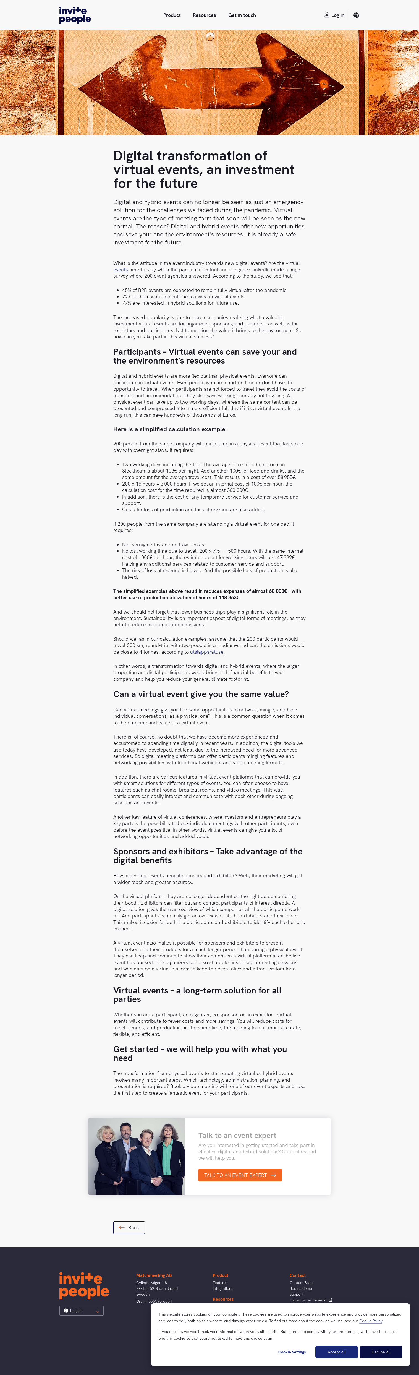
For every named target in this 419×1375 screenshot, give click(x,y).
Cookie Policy (370, 1320)
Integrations (223, 1288)
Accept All (337, 1352)
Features (220, 1282)
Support (296, 1294)
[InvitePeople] (75, 15)
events (120, 269)
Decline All (381, 1352)
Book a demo (301, 1288)
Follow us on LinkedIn (311, 1300)
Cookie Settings (292, 1352)
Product (172, 15)
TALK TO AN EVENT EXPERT (240, 1175)
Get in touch (242, 15)
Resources (204, 15)
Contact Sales (302, 1282)
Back (129, 1227)
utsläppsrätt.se (207, 652)
